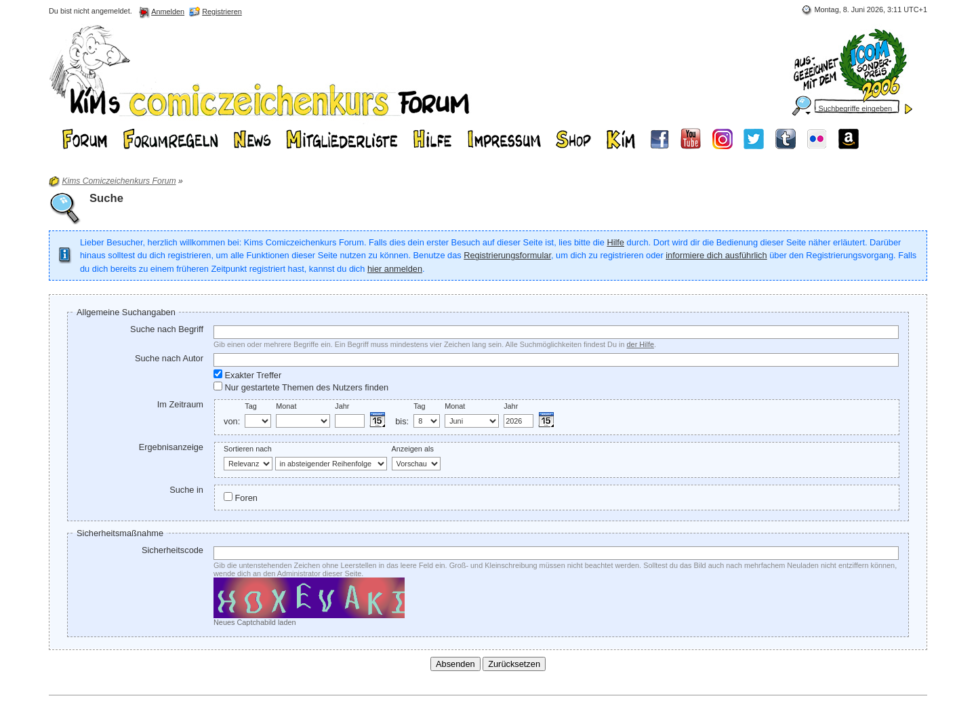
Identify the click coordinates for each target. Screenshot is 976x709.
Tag (251, 406)
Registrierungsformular (507, 255)
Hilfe (615, 242)
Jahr (342, 406)
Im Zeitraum (180, 404)
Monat (286, 406)
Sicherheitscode (172, 550)
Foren (241, 497)
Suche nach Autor (169, 358)
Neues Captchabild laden (255, 622)
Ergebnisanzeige (171, 447)
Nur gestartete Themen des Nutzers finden (301, 387)
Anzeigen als (413, 449)
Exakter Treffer (247, 374)
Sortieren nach (248, 449)
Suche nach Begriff (166, 329)
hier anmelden (394, 269)
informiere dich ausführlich (716, 255)
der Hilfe (641, 344)
